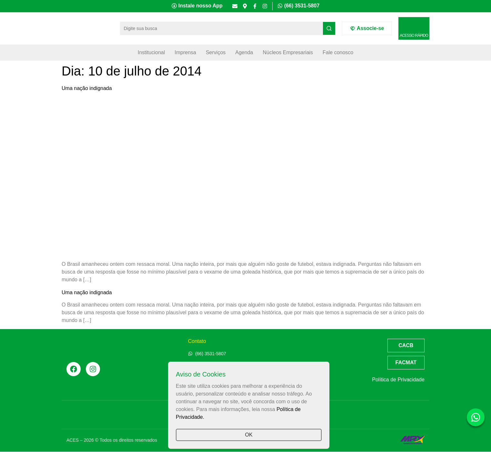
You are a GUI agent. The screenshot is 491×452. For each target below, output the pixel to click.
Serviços (215, 52)
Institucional (151, 52)
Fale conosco (338, 52)
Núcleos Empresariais (288, 52)
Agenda (244, 52)
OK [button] (248, 434)
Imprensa (185, 52)
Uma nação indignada (87, 88)
